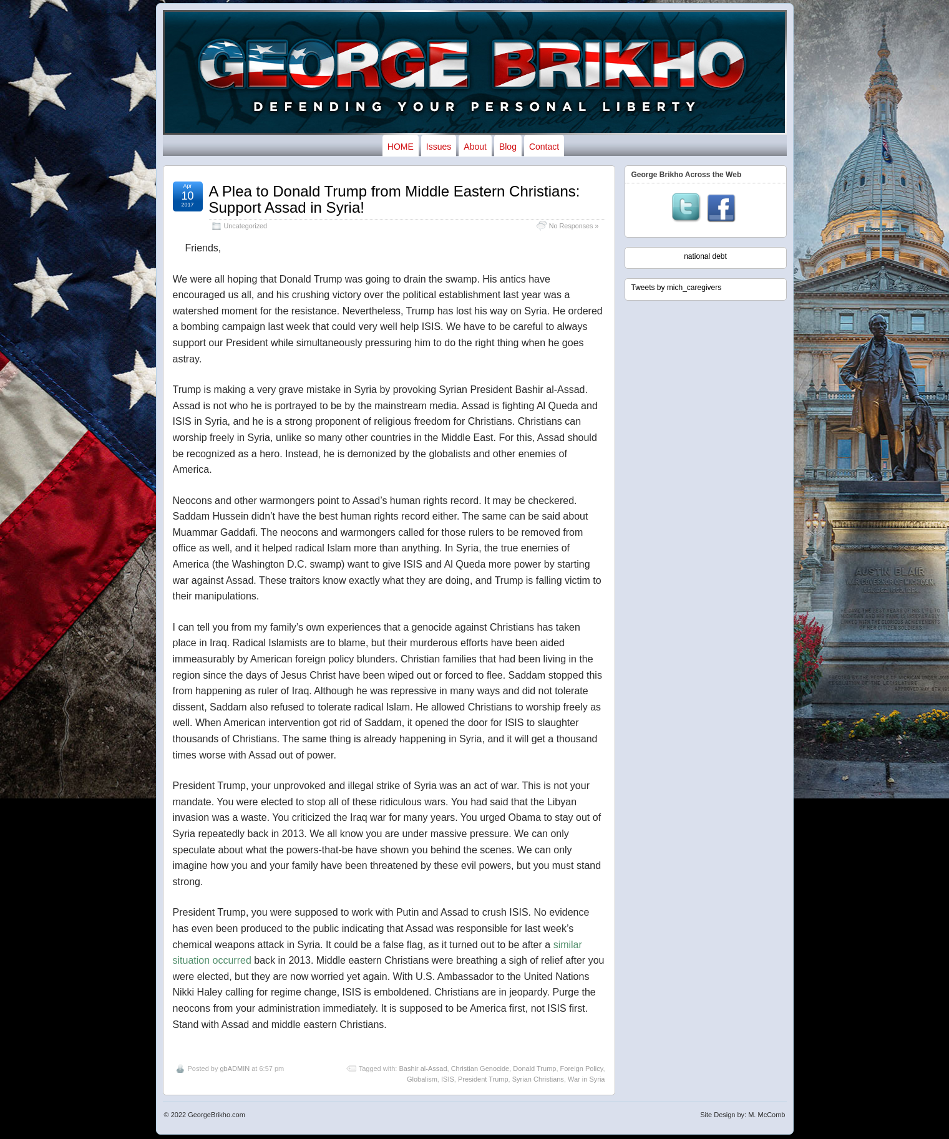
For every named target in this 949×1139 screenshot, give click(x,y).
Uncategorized (246, 226)
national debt (705, 256)
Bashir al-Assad (423, 1068)
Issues (438, 147)
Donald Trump (534, 1068)
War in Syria (586, 1079)
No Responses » (574, 226)
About (475, 147)
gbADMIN (235, 1068)
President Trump (483, 1079)
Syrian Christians (538, 1079)
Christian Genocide (480, 1068)
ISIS (447, 1079)
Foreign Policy (581, 1068)
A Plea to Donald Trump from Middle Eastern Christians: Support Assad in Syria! (394, 199)
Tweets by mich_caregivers (676, 287)
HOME (400, 147)
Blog (508, 147)
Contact (544, 147)
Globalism (422, 1079)
